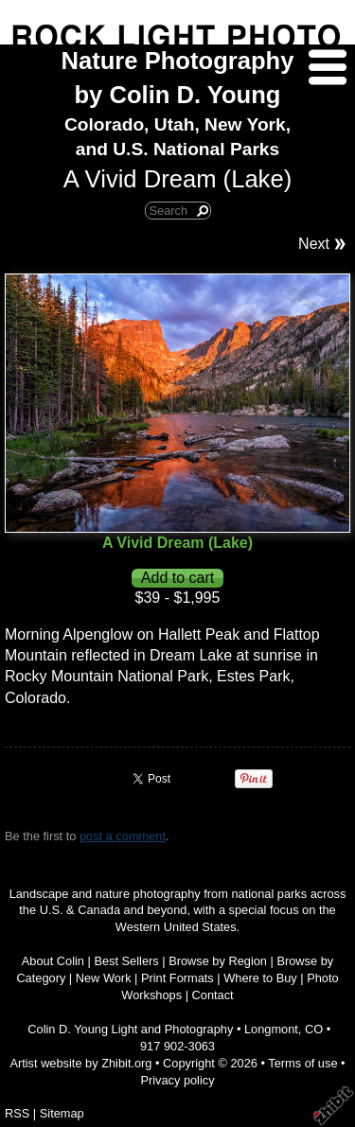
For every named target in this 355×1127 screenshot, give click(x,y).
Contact (213, 995)
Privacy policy (177, 1080)
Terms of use (302, 1063)
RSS (17, 1113)
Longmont (271, 1029)
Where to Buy (260, 978)
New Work (104, 978)
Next (313, 244)
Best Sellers (126, 961)
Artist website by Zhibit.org (80, 1063)
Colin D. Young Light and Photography (130, 1029)
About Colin (53, 961)
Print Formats (177, 978)
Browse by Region (218, 961)
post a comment (123, 836)
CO (314, 1029)
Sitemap (62, 1113)
